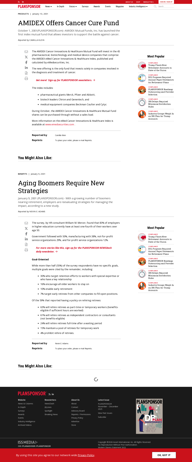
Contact (74, 407)
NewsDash (49, 403)
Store (73, 425)
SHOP (138, 2)
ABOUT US (129, 2)
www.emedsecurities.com (59, 124)
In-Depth (60, 6)
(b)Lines (48, 407)
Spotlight (48, 410)
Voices (73, 6)
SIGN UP (169, 2)
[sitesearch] (166, 6)
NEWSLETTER (148, 2)
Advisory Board (78, 410)
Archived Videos (25, 425)
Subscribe (102, 417)
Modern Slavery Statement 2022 (112, 447)
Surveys (85, 6)
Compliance (153, 63)
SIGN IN (162, 2)
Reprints (88, 140)
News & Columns (25, 403)
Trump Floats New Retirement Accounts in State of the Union (160, 68)
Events (108, 6)
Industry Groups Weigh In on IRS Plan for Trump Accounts (161, 116)
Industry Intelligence (138, 6)
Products (23, 13)
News (48, 6)
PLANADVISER (29, 446)
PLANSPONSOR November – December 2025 (108, 406)
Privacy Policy (77, 418)
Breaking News (51, 414)
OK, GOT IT (164, 455)
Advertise (75, 421)
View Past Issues (105, 413)
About (74, 403)
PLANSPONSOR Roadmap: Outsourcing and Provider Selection (161, 92)
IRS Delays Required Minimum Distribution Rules (159, 104)
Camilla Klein (36, 40)
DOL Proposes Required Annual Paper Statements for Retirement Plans (161, 80)
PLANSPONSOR (44, 446)
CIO (19, 446)
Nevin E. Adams (37, 211)
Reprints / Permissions (81, 414)
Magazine (120, 6)
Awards (97, 6)
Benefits (22, 173)
